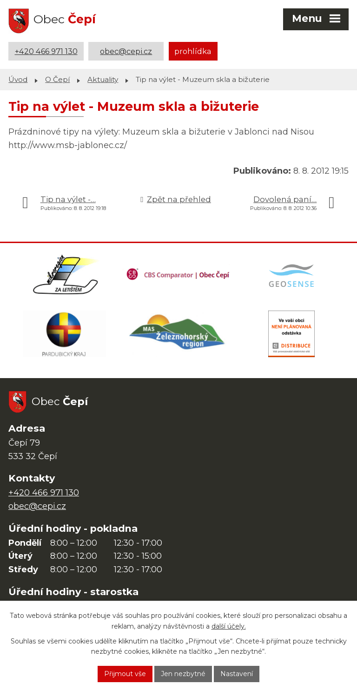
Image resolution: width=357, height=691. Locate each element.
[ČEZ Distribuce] (291, 334)
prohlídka (193, 51)
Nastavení (236, 674)
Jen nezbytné (183, 674)
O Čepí (57, 79)
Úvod (17, 79)
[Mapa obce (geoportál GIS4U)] (292, 274)
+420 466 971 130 (46, 51)
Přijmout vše (125, 674)
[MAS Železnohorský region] (178, 334)
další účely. (229, 626)
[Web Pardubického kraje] (64, 334)
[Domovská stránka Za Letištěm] (65, 274)
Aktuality (102, 79)
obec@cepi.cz (126, 51)
